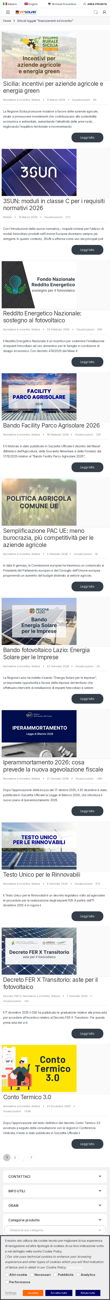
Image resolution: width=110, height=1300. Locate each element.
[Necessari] (32, 1274)
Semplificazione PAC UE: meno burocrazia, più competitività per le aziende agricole (48, 537)
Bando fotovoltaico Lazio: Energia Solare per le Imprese (46, 653)
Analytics (88, 1275)
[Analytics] (78, 1274)
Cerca (95, 12)
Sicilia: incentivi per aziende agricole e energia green (53, 87)
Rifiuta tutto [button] (88, 1293)
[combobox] (55, 1230)
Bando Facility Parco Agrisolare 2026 (51, 425)
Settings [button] (11, 1293)
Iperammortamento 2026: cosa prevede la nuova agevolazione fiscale (53, 766)
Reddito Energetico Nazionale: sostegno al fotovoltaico (42, 317)
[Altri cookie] (6, 1274)
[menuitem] (10, 4)
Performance (19, 1282)
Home (7, 21)
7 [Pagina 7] (31, 1157)
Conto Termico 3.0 (27, 1097)
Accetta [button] (33, 1293)
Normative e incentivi (16, 99)
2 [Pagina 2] (15, 1157)
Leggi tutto (87, 137)
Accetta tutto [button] (59, 1293)
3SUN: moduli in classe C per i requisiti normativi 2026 (54, 204)
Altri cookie (18, 1275)
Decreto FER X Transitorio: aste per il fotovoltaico (50, 983)
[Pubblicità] (55, 1274)
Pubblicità (65, 1275)
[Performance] (6, 1282)
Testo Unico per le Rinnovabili (41, 874)
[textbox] (55, 1230)
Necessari (43, 1275)
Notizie (36, 99)
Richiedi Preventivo (62, 4)
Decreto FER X (12, 996)
